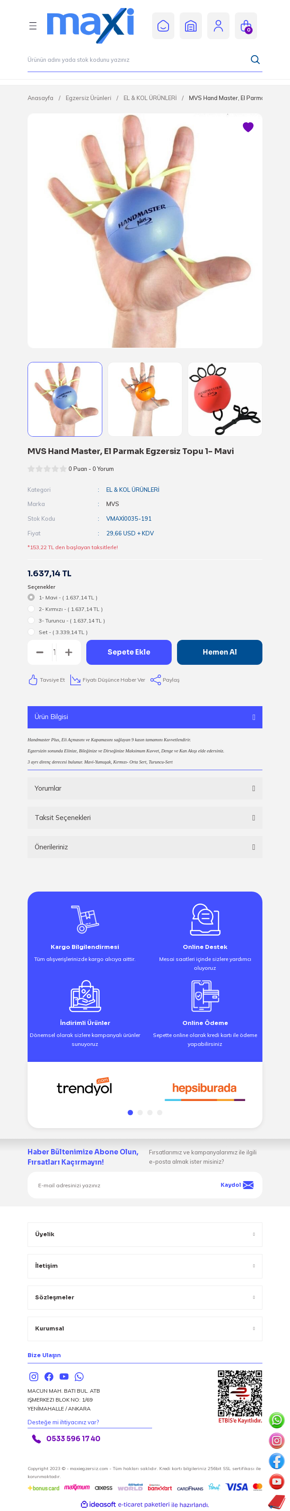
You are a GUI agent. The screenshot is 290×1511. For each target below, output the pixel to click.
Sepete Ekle (129, 652)
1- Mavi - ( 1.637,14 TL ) (68, 597)
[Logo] (97, 25)
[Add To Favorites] (248, 127)
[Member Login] (218, 25)
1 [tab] (130, 1112)
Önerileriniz (51, 847)
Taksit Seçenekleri (63, 817)
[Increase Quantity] (68, 652)
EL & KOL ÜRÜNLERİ (132, 489)
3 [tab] (150, 1112)
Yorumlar (48, 788)
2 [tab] (140, 1112)
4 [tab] (159, 1112)
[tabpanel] (85, 1087)
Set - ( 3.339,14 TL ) (63, 632)
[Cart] (246, 25)
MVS (112, 503)
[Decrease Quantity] (40, 652)
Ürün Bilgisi (51, 716)
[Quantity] (54, 652)
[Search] (145, 59)
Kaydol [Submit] (237, 1185)
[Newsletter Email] (145, 1185)
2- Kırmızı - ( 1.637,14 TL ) (71, 609)
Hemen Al (220, 652)
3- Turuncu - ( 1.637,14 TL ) (72, 620)
